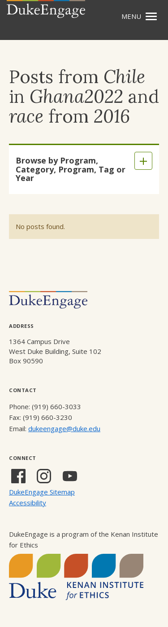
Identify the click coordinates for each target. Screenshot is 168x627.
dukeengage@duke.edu (64, 428)
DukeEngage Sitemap (42, 491)
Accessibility (27, 502)
